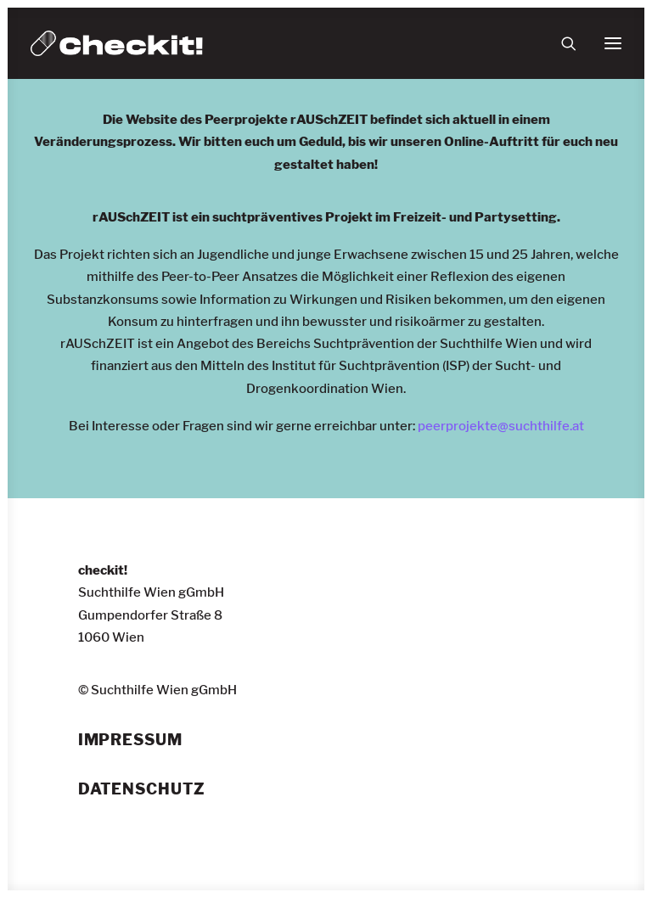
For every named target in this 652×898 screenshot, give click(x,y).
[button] (613, 43)
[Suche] (561, 43)
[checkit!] (117, 43)
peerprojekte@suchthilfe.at (501, 426)
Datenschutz (141, 789)
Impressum (130, 740)
